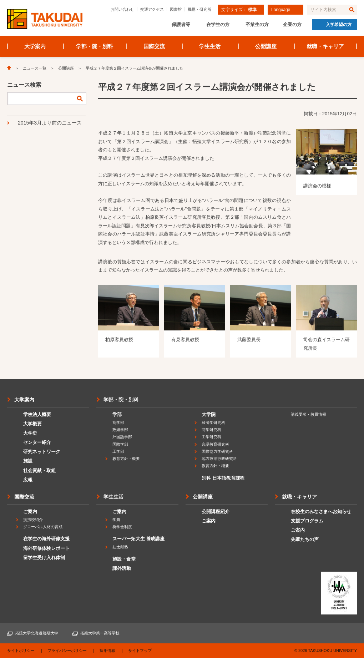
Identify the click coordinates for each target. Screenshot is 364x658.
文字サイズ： (239, 9)
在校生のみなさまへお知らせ (321, 511)
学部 (117, 414)
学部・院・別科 (94, 46)
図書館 (176, 9)
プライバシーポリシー (67, 650)
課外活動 (121, 568)
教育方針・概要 (126, 458)
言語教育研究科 (215, 444)
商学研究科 (211, 429)
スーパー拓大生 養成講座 (138, 538)
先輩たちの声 (305, 539)
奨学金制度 (122, 527)
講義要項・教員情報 (308, 414)
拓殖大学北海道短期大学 (36, 633)
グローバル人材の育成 (42, 527)
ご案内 (30, 511)
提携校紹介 (33, 519)
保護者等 (181, 24)
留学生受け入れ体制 (44, 557)
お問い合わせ (122, 9)
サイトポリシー (21, 650)
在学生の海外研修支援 (46, 538)
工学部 (118, 451)
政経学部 (120, 429)
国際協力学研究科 (217, 451)
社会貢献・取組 (39, 470)
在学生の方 (217, 24)
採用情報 (107, 650)
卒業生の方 (257, 24)
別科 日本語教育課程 (223, 478)
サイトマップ (140, 650)
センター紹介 (37, 442)
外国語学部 (122, 437)
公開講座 (266, 46)
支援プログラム (307, 520)
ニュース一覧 (34, 68)
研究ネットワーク (41, 451)
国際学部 (120, 444)
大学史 (30, 433)
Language (280, 9)
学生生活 (210, 46)
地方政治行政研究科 (219, 458)
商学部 (118, 422)
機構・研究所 (199, 9)
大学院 (209, 414)
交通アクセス (152, 9)
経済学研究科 (213, 422)
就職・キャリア (325, 46)
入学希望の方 (339, 24)
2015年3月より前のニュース (50, 123)
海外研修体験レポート (46, 548)
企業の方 (292, 24)
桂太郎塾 (120, 547)
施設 (27, 461)
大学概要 (32, 423)
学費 (116, 519)
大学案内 (35, 46)
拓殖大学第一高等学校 (100, 633)
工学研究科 (211, 437)
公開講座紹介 (215, 511)
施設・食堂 (124, 559)
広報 (27, 479)
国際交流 (154, 46)
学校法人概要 (37, 414)
